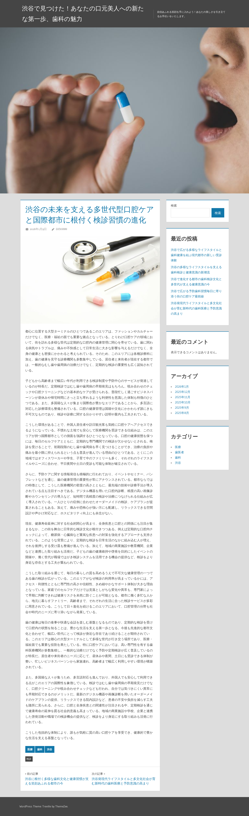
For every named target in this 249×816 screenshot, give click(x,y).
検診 (28, 758)
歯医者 (179, 452)
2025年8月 (182, 413)
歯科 (39, 749)
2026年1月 (182, 386)
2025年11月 (182, 397)
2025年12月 (182, 392)
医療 (30, 749)
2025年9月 (182, 407)
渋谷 (49, 749)
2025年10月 (182, 402)
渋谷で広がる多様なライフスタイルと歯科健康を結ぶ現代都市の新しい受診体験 (196, 255)
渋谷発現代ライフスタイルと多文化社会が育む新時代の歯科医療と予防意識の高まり (196, 308)
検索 (174, 205)
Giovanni (61, 229)
